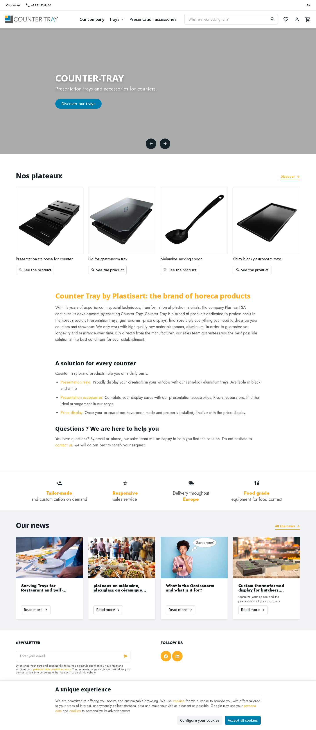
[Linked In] (177, 656)
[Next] (165, 144)
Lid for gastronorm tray (107, 259)
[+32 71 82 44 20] (38, 5)
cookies (178, 700)
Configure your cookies (199, 720)
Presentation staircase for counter (44, 259)
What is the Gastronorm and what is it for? (190, 588)
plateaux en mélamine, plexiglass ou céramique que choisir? (117, 588)
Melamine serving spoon (181, 259)
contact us (63, 445)
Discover (287, 176)
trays (114, 19)
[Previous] (151, 144)
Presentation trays (76, 382)
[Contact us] (13, 5)
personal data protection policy (52, 669)
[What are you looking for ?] (231, 19)
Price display (72, 413)
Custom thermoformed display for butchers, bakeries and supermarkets (266, 588)
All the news (285, 526)
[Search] (272, 19)
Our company (92, 19)
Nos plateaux (39, 175)
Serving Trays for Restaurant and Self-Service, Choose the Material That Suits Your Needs (45, 588)
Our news (32, 525)
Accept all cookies (243, 720)
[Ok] (126, 656)
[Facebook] (166, 656)
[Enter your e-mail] (73, 656)
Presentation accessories (152, 19)
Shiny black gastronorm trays (257, 259)
